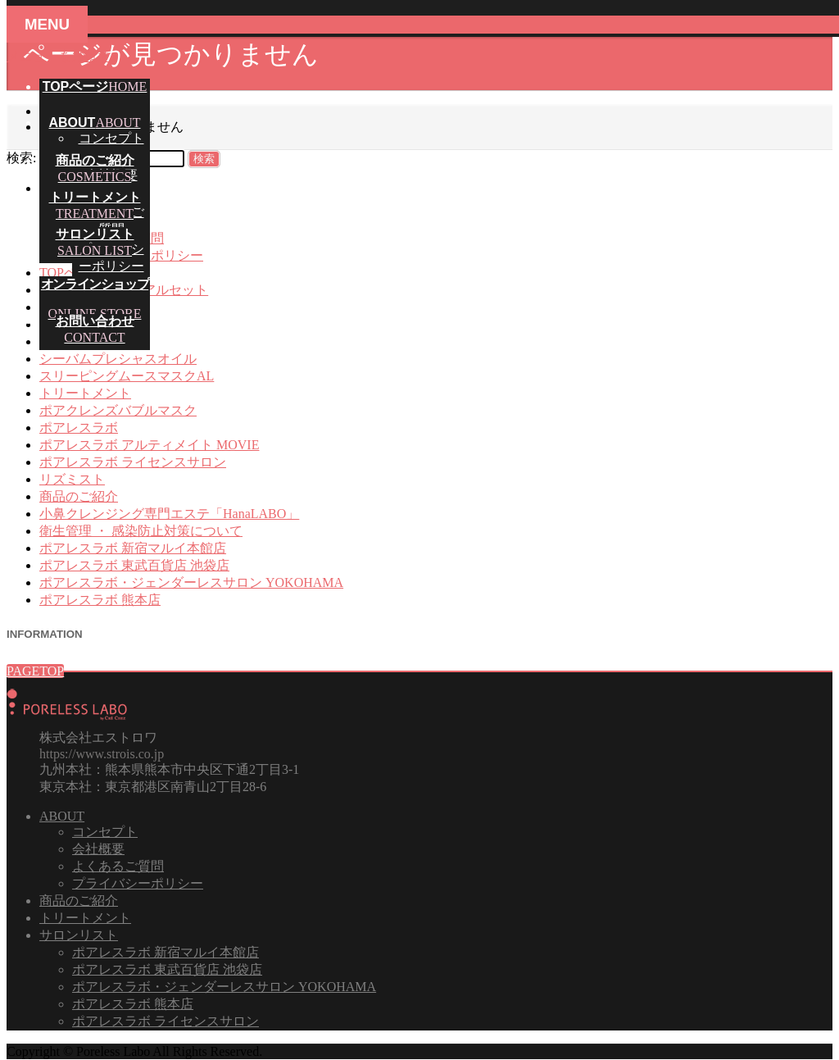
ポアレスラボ (78, 427)
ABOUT (61, 816)
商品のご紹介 (78, 496)
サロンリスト (78, 935)
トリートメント (85, 393)
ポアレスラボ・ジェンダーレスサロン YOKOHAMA (191, 582)
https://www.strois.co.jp (101, 754)
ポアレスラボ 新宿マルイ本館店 (132, 548)
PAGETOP (35, 671)
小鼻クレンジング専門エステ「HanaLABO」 (169, 514)
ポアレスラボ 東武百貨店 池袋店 (134, 565)
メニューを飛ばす (59, 56)
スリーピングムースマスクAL (126, 376)
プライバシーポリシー (137, 883)
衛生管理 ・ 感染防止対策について (141, 531)
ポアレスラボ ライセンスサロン (132, 462)
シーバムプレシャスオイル (118, 359)
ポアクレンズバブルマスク (118, 410)
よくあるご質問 (118, 866)
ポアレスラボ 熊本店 (100, 600)
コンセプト (111, 138)
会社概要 (98, 849)
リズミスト (72, 479)
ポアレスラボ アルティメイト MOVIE (149, 445)
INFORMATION (45, 634)
